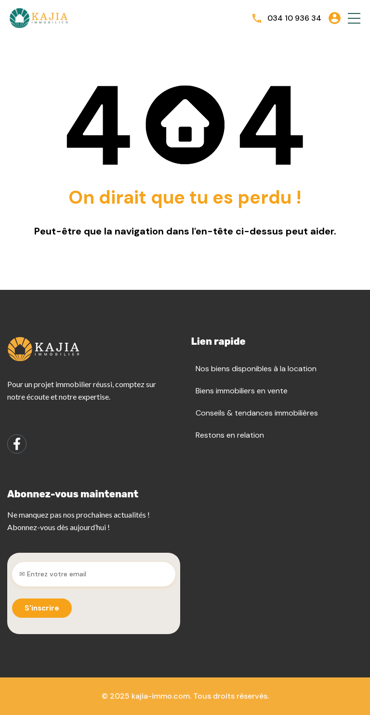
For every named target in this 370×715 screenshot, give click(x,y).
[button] (354, 18)
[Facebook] (16, 444)
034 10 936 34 (294, 18)
